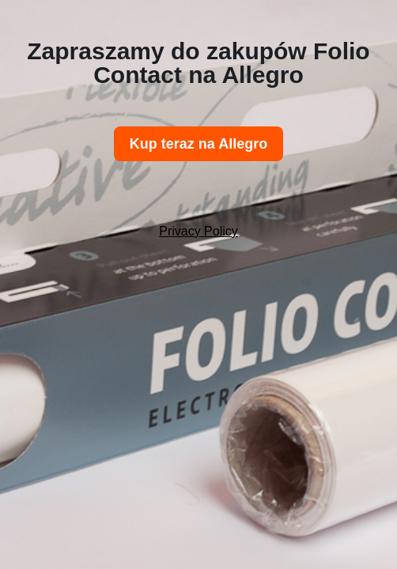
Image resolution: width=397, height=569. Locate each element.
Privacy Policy (198, 231)
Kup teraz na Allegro (198, 144)
